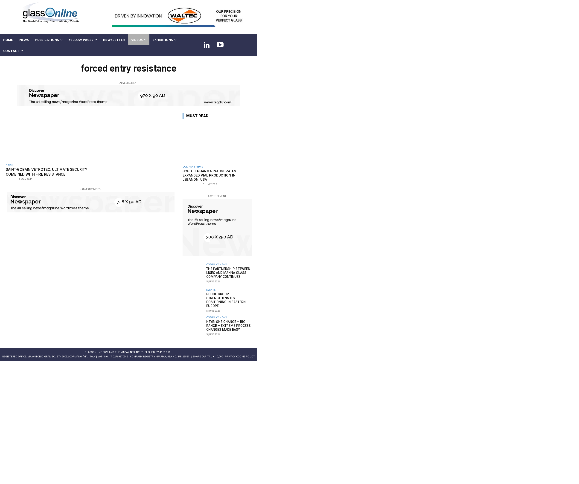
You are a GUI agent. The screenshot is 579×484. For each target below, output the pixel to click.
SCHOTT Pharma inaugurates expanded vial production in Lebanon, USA (209, 175)
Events (210, 289)
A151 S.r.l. (166, 349)
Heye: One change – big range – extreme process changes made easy (228, 323)
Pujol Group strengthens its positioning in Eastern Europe (228, 298)
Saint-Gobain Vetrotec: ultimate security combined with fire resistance (40, 174)
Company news (193, 166)
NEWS (9, 164)
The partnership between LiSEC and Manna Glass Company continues (228, 272)
